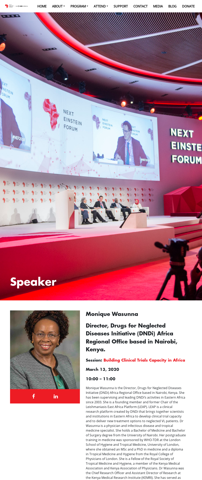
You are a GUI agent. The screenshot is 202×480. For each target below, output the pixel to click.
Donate (188, 6)
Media (158, 6)
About (57, 6)
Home (42, 6)
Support (121, 6)
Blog (172, 6)
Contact (140, 6)
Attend (100, 6)
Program (78, 6)
